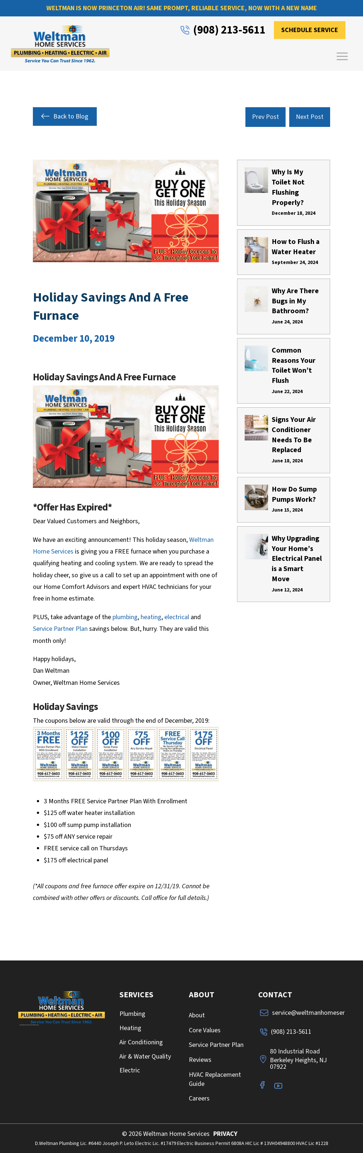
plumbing (125, 617)
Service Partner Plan (60, 628)
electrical (176, 617)
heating (151, 617)
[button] (342, 56)
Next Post (310, 116)
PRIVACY (225, 1133)
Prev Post (265, 116)
